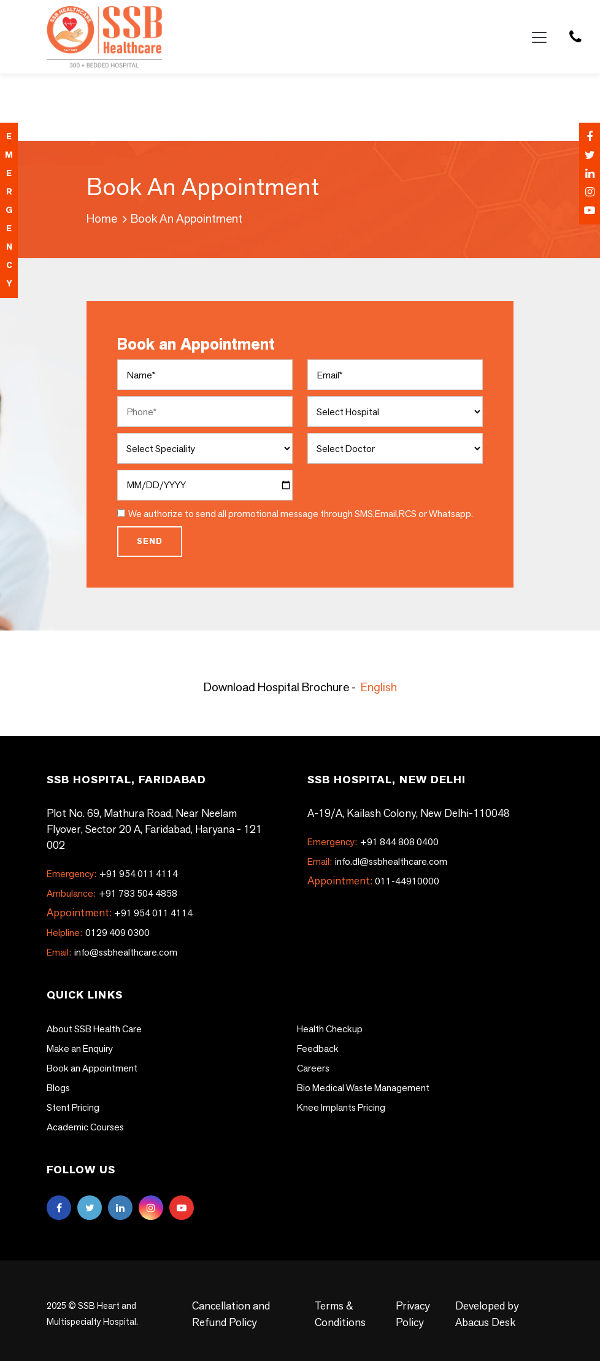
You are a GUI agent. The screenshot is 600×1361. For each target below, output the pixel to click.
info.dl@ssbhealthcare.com (377, 861)
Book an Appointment (92, 1068)
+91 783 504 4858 (112, 893)
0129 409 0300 (98, 932)
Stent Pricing (73, 1107)
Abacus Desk (485, 1322)
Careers (313, 1068)
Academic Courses (85, 1127)
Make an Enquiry (80, 1048)
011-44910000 (407, 881)
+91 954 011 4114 (112, 873)
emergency (9, 210)
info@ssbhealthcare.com (112, 952)
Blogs (58, 1087)
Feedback (318, 1048)
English (379, 687)
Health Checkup (330, 1028)
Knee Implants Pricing (341, 1107)
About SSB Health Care (94, 1028)
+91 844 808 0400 (373, 841)
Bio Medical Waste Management (363, 1087)
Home (102, 218)
